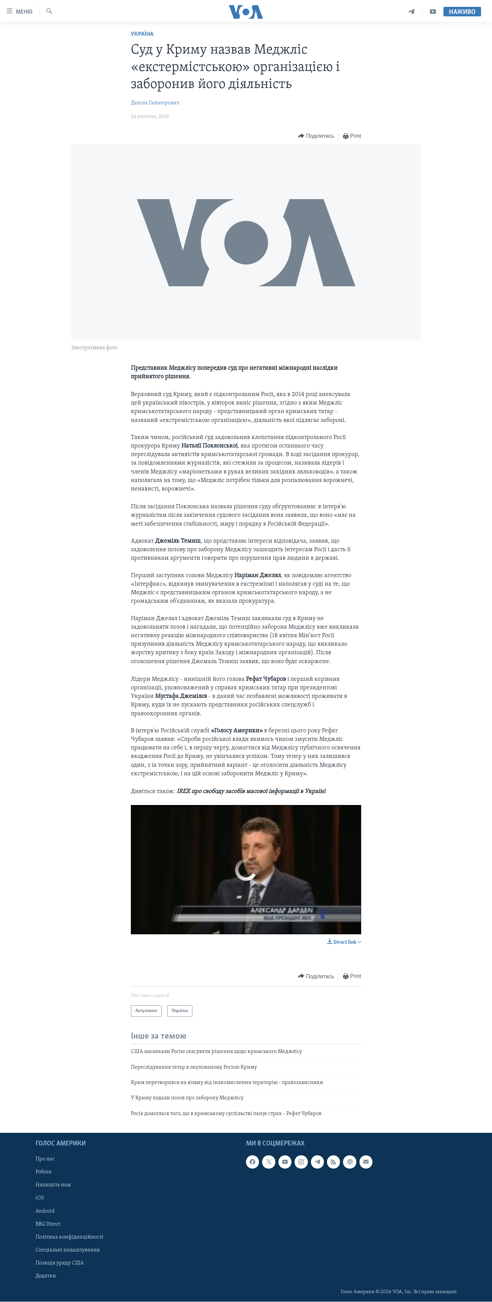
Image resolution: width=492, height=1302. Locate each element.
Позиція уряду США (60, 1263)
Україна (142, 34)
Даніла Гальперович (155, 103)
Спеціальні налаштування (68, 1250)
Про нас (45, 1159)
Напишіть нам (53, 1185)
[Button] (316, 136)
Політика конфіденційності (70, 1237)
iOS (40, 1198)
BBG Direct (48, 1224)
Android (45, 1211)
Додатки (46, 1276)
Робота (44, 1172)
